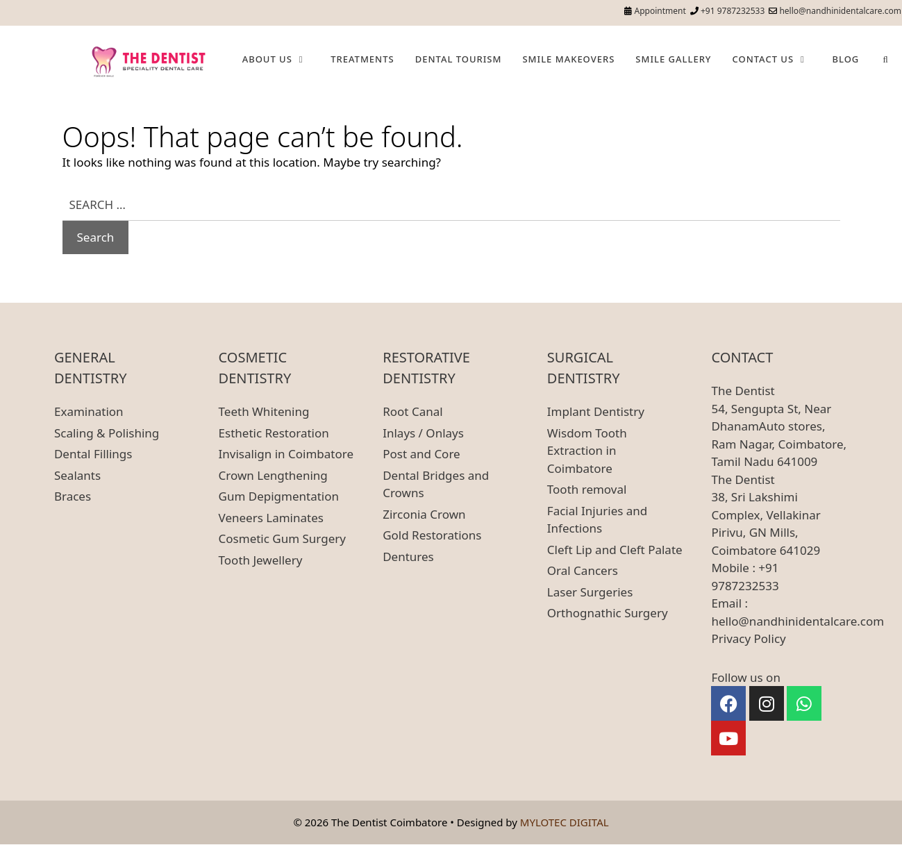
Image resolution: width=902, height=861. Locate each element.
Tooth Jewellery (261, 560)
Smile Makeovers (568, 59)
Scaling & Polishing (106, 433)
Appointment (660, 11)
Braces (72, 496)
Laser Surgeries (590, 592)
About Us (281, 59)
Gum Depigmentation (279, 496)
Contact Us (776, 59)
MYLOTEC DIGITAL (564, 822)
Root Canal (412, 411)
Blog (845, 59)
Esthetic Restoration (274, 433)
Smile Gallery (673, 59)
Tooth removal (587, 489)
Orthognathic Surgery (607, 613)
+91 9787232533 (733, 11)
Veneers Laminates (271, 518)
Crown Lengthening (273, 475)
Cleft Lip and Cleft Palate (615, 550)
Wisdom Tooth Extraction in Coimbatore (587, 450)
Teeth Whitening (264, 411)
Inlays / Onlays (423, 433)
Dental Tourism (458, 59)
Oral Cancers (582, 570)
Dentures (408, 557)
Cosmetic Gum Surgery (282, 538)
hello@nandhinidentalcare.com (840, 11)
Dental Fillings (93, 454)
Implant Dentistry (595, 411)
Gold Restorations (432, 535)
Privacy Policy (748, 638)
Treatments (362, 59)
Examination (89, 411)
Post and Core (421, 454)
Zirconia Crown (424, 514)
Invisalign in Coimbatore (286, 454)
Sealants (77, 475)
